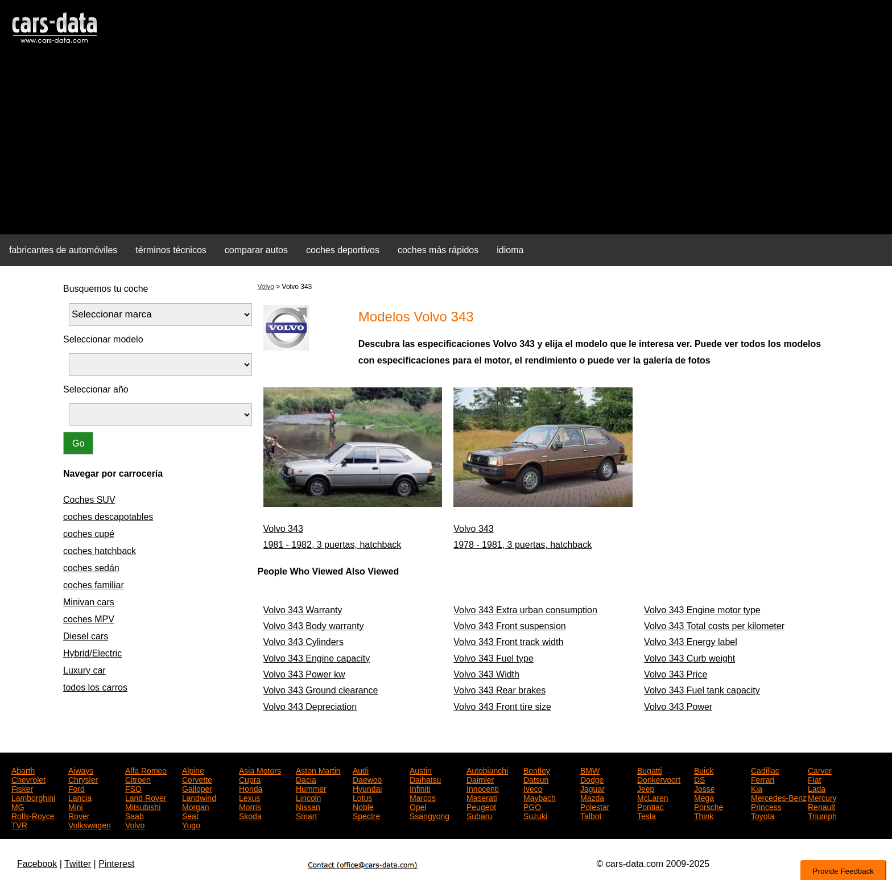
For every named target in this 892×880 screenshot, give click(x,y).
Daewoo (367, 778)
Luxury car (84, 670)
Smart (306, 815)
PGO (532, 806)
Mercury (822, 797)
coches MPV (88, 619)
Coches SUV (89, 500)
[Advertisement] (446, 145)
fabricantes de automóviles (63, 250)
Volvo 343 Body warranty (313, 626)
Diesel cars (85, 636)
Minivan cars (88, 602)
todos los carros (95, 687)
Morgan (195, 806)
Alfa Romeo (146, 769)
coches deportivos (342, 250)
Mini (75, 806)
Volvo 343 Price (675, 674)
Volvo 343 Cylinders (303, 642)
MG (17, 806)
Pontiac (650, 806)
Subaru (479, 815)
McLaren (652, 797)
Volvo (266, 287)
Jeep (645, 787)
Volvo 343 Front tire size (502, 707)
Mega (704, 797)
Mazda (592, 797)
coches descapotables (108, 517)
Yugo (191, 824)
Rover (78, 815)
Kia (756, 787)
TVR (19, 824)
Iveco (532, 787)
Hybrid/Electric (92, 653)
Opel (418, 806)
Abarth (23, 769)
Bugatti (649, 769)
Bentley (536, 769)
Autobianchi (487, 769)
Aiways (80, 769)
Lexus (249, 797)
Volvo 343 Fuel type (493, 658)
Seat (190, 815)
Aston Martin (318, 769)
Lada (816, 787)
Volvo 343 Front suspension (509, 626)
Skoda (250, 815)
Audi (361, 769)
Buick (703, 769)
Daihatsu (425, 778)
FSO (133, 787)
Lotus (362, 797)
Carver (820, 769)
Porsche (708, 806)
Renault (821, 806)
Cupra (250, 778)
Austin (421, 769)
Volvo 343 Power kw (304, 674)
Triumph (822, 815)
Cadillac (765, 769)
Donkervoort (658, 778)
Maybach (539, 797)
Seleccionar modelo (103, 339)
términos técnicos (171, 250)
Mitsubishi (142, 806)
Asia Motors (260, 769)
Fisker (22, 787)
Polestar (594, 806)
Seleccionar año (96, 389)
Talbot (590, 815)
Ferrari (762, 778)
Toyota (762, 815)
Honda (250, 787)
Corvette (197, 778)
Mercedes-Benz (779, 797)
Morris (250, 806)
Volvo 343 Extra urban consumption (525, 610)
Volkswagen (89, 824)
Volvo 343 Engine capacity (316, 658)
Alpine (193, 769)
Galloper (197, 787)
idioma (510, 250)
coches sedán (91, 568)
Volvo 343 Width (486, 674)
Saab (134, 815)
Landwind (199, 797)
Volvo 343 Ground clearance (320, 690)
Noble (363, 806)
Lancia (80, 797)
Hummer (311, 787)
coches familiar (93, 585)
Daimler (480, 778)
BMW (590, 769)
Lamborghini (33, 797)
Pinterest (116, 864)
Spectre (366, 815)
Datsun (535, 778)
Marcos (423, 797)
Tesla (646, 815)
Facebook (37, 864)
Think (703, 815)
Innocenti (482, 787)
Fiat (814, 778)
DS (699, 778)
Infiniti (420, 787)
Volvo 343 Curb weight (689, 658)
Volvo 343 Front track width (508, 642)
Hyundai (367, 787)
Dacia (306, 778)
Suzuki (535, 815)
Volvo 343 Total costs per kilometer (714, 626)
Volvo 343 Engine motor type (702, 610)
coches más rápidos (438, 250)
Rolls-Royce (32, 815)
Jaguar (592, 787)
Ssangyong (429, 815)
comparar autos (256, 250)
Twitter (77, 864)
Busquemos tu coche (105, 289)
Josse (704, 787)
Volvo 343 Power (678, 707)
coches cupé (88, 534)
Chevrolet (28, 778)
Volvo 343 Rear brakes (499, 690)
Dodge (592, 778)
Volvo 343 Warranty (302, 610)
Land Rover (145, 797)
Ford (76, 787)
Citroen (138, 778)
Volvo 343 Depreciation (310, 707)
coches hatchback (99, 551)
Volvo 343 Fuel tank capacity (702, 690)
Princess (766, 806)
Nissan (308, 806)
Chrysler (83, 778)
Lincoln (308, 797)
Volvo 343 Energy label (690, 642)
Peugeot (481, 806)
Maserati (481, 797)
